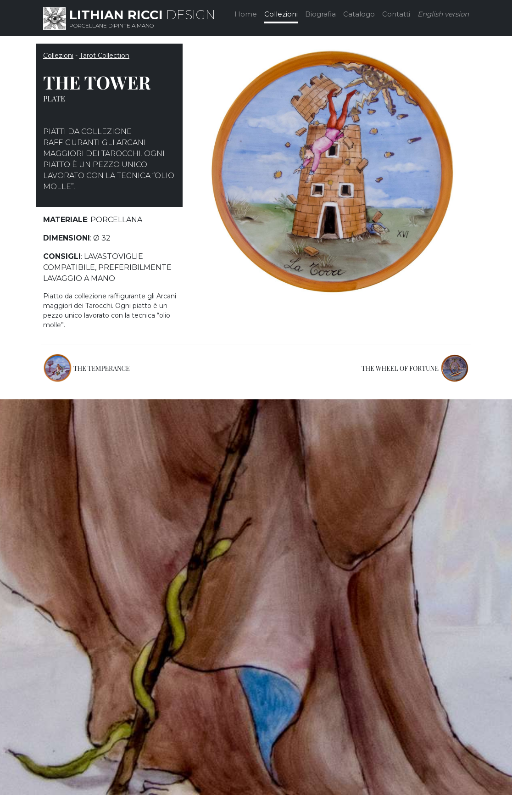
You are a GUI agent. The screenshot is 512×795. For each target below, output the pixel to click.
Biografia (320, 14)
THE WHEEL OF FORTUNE (400, 368)
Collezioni (281, 14)
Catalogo (359, 14)
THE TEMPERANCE (101, 368)
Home (245, 14)
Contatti (396, 14)
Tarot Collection (104, 55)
